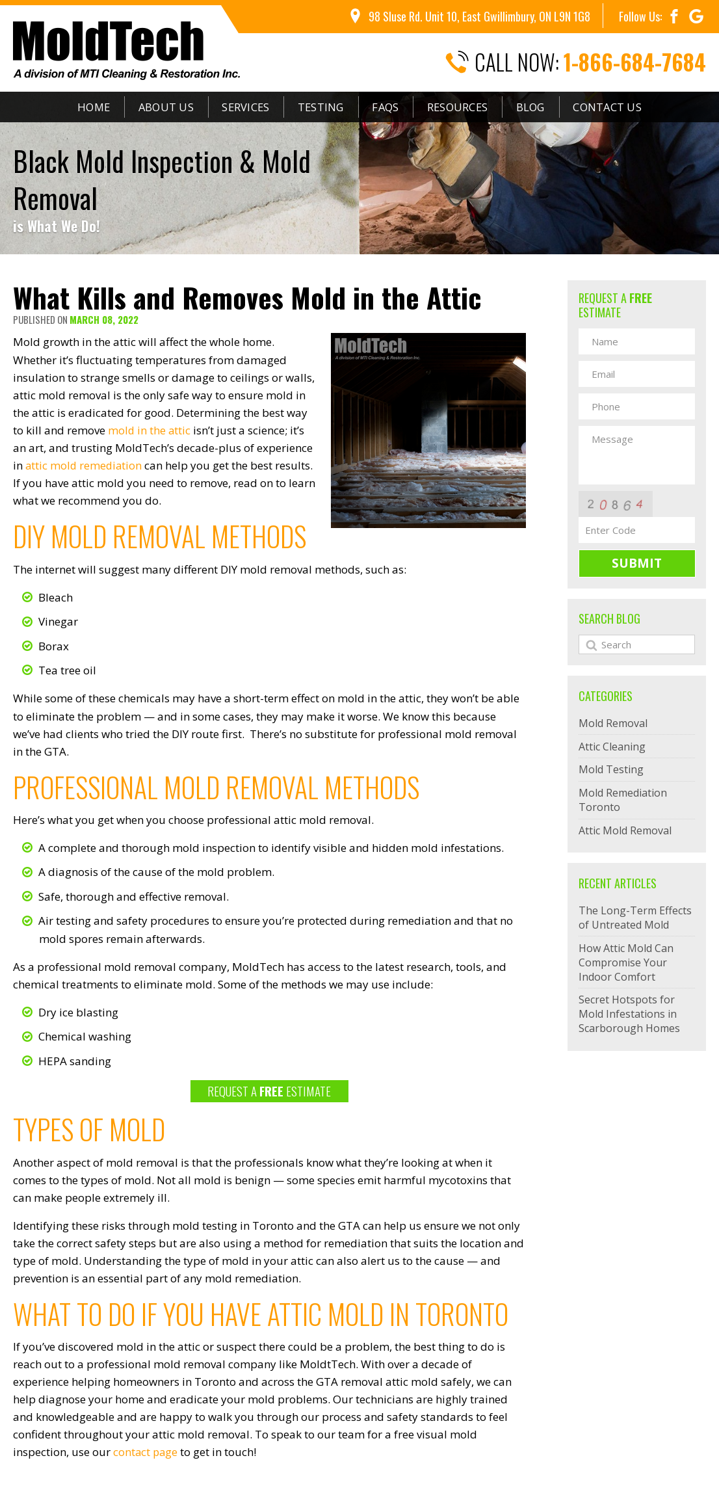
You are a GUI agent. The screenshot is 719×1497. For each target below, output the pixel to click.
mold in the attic (150, 430)
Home (82, 107)
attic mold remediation (84, 465)
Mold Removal (613, 723)
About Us (157, 107)
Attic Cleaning (612, 746)
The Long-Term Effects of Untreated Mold (635, 917)
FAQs (388, 107)
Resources (465, 107)
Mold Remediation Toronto (623, 800)
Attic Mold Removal (625, 830)
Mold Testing (611, 769)
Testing (319, 107)
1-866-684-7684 (635, 62)
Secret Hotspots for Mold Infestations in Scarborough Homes (629, 1013)
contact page (146, 1451)
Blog (542, 107)
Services (240, 107)
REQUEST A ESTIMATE (269, 1090)
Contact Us (622, 107)
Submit (637, 563)
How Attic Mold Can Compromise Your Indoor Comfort (626, 962)
